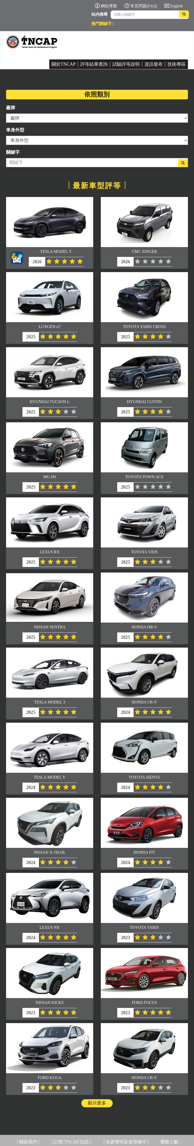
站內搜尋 (99, 14)
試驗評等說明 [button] (126, 64)
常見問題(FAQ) (143, 6)
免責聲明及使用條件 (126, 1141)
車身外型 (15, 130)
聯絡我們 (28, 1141)
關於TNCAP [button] (64, 64)
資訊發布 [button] (153, 64)
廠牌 (10, 107)
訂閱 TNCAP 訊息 (71, 1141)
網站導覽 (109, 6)
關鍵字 (13, 152)
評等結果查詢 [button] (94, 64)
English (176, 6)
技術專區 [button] (176, 64)
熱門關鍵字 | (102, 23)
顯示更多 (97, 1103)
